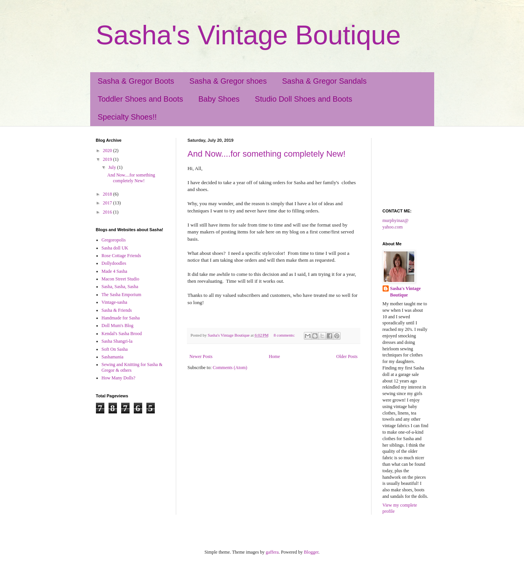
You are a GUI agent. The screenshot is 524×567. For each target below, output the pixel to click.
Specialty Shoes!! (127, 117)
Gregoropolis (114, 240)
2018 (108, 194)
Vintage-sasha (114, 302)
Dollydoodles (114, 263)
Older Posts (347, 356)
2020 (108, 150)
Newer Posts (201, 356)
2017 (108, 203)
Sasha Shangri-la (117, 341)
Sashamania (112, 357)
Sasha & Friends (117, 310)
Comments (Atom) (230, 367)
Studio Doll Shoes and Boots (303, 99)
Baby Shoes (219, 99)
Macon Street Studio (121, 279)
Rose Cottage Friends (121, 255)
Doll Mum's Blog (118, 325)
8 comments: (285, 335)
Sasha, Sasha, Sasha (120, 286)
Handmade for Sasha (121, 318)
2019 (108, 159)
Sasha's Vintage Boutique (248, 35)
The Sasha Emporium (121, 294)
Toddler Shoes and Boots (140, 99)
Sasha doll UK (115, 248)
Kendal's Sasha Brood (122, 333)
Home (274, 356)
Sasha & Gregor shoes (228, 81)
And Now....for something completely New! (267, 154)
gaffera (272, 552)
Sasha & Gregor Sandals (324, 81)
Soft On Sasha (115, 349)
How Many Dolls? (119, 378)
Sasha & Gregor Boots (136, 81)
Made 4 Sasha (114, 271)
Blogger (311, 552)
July (112, 167)
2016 (108, 212)
